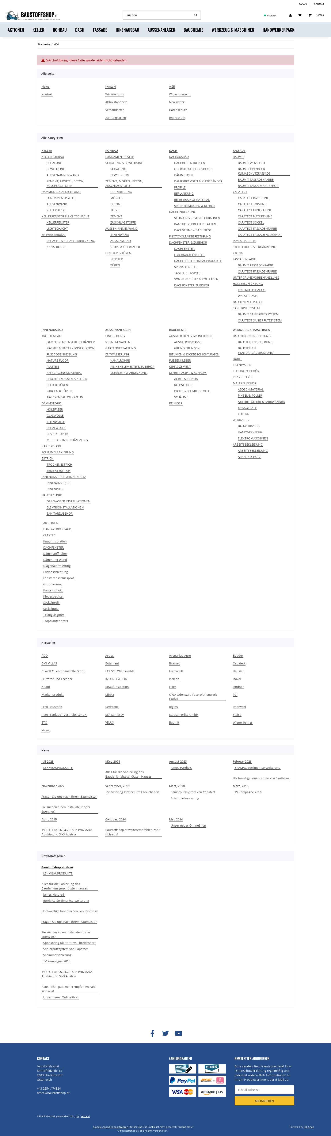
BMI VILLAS (49, 663)
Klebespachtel (53, 596)
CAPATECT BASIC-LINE (253, 198)
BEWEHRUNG (56, 169)
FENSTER (116, 259)
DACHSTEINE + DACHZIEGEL (193, 230)
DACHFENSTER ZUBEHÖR (191, 285)
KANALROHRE (56, 247)
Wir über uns (114, 94)
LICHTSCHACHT (57, 228)
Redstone (112, 707)
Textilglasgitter (53, 615)
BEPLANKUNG (184, 193)
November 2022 (53, 786)
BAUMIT (238, 157)
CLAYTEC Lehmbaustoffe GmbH (63, 671)
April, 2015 (49, 819)
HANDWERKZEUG (250, 432)
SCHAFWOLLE (56, 428)
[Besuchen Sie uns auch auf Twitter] (165, 1033)
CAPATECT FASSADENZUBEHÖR (260, 235)
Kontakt (318, 4)
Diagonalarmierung (57, 566)
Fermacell (176, 671)
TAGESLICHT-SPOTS (187, 273)
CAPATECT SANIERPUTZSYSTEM (260, 320)
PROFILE (180, 187)
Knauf (46, 687)
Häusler (238, 671)
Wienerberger (242, 722)
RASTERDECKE (52, 446)
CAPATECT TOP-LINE (252, 204)
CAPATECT (240, 192)
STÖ (44, 722)
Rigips (173, 707)
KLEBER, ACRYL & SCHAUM (187, 373)
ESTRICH (47, 458)
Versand (85, 1116)
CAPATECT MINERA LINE (255, 210)
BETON (115, 204)
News (303, 4)
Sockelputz (50, 609)
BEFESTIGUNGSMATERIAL (192, 200)
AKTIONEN (50, 523)
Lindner (238, 687)
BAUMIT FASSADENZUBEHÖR (258, 186)
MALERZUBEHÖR (244, 383)
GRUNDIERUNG (121, 192)
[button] (290, 15)
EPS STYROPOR (57, 434)
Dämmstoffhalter (55, 554)
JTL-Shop (309, 1127)
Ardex (109, 655)
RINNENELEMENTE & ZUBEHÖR (132, 367)
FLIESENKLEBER (180, 360)
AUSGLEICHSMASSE (187, 342)
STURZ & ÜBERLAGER (125, 247)
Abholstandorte (116, 102)
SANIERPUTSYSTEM (246, 308)
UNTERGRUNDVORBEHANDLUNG (256, 277)
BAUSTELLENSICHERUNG (255, 342)
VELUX (109, 722)
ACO (45, 655)
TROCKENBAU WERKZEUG (65, 397)
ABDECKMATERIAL (250, 389)
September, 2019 (117, 786)
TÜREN (115, 265)
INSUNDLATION (116, 679)
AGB (172, 86)
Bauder (238, 655)
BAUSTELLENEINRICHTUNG (252, 336)
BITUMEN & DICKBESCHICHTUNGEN (194, 354)
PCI (235, 695)
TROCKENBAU (51, 336)
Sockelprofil (51, 603)
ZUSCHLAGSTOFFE (123, 222)
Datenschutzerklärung (250, 1071)
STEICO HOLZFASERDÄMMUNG (254, 247)
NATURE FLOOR (58, 360)
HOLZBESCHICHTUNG (248, 284)
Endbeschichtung (55, 572)
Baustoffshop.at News (57, 867)
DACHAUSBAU (179, 157)
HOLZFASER (55, 409)
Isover (237, 679)
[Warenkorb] (316, 15)
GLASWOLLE (55, 415)
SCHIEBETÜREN (57, 385)
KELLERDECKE (56, 210)
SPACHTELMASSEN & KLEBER (194, 206)
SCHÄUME (181, 397)
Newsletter (176, 102)
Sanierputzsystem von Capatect (193, 792)
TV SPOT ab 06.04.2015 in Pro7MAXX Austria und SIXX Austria (67, 832)
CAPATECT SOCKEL (251, 222)
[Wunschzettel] (300, 15)
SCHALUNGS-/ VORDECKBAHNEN (197, 218)
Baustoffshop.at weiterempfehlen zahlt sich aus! (132, 832)
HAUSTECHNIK (52, 495)
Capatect (239, 663)
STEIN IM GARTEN (117, 342)
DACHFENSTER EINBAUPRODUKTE (198, 261)
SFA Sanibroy (114, 715)
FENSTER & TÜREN (118, 253)
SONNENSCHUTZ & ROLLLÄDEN (196, 279)
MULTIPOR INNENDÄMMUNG (67, 440)
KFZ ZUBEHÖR (242, 377)
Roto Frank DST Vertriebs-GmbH (64, 715)
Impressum (177, 118)
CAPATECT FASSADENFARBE (257, 228)
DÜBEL (237, 359)
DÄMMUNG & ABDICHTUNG (61, 192)
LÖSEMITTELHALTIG (251, 290)
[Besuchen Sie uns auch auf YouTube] (178, 1033)
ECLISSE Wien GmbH (119, 671)
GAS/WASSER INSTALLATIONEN (68, 501)
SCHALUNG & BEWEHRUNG (124, 163)
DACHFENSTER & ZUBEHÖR (188, 242)
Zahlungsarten (115, 118)
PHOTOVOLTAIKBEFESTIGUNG (190, 236)
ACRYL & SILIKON (186, 379)
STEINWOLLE (56, 422)
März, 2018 (177, 786)
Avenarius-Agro (180, 655)
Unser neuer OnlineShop (188, 825)
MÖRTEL (116, 198)
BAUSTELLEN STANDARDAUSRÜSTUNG (255, 350)
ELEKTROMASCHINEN (253, 438)
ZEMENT (116, 216)
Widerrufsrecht (180, 94)
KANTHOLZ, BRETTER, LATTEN (195, 224)
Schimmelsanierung (185, 798)
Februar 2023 (242, 761)
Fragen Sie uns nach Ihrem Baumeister (69, 796)
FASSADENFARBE (244, 259)
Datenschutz (178, 110)
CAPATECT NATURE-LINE (255, 216)
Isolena (174, 679)
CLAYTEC (49, 535)
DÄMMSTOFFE (184, 175)
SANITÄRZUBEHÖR (60, 513)
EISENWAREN (242, 365)
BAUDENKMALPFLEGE (248, 302)
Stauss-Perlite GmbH (183, 715)
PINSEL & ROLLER (250, 395)
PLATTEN (53, 367)
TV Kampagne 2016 (248, 792)
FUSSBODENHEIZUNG (62, 354)
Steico (237, 715)
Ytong (46, 730)
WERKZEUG (241, 420)
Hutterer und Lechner (57, 679)
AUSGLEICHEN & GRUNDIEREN (190, 336)
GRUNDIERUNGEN (187, 348)
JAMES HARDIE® (244, 241)
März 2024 (112, 761)
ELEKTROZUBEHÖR (246, 371)
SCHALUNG (54, 163)
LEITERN (244, 414)
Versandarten (115, 110)
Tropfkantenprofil (55, 621)
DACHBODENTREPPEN (189, 163)
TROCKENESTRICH (59, 464)
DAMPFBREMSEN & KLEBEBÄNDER (198, 181)
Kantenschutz (53, 590)
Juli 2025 (48, 761)
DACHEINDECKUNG (182, 212)
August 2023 (178, 761)
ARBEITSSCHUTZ (249, 457)
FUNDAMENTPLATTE (61, 198)
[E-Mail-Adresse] (264, 1089)
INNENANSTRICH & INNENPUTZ (64, 477)
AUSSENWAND (57, 204)
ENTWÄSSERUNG (53, 235)
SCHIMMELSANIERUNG (58, 452)
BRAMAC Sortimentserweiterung (257, 768)
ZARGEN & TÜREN (59, 391)
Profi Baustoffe (52, 707)
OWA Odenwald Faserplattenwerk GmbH (193, 697)
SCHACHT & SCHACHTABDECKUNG (71, 241)
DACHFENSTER (184, 249)
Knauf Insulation (55, 541)
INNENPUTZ (55, 489)
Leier (172, 687)
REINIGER (175, 403)
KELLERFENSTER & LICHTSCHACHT (65, 216)
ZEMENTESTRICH (58, 471)
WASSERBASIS (248, 296)
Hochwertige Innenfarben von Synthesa (261, 778)
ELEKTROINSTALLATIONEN (65, 507)
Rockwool (239, 707)
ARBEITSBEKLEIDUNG (248, 444)
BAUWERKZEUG (249, 426)
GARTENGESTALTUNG (120, 348)
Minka (109, 695)
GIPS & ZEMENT (180, 367)
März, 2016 (240, 786)
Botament (112, 663)
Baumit (174, 722)
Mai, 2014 (176, 819)
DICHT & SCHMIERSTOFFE (192, 391)
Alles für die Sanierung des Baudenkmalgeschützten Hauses (128, 774)
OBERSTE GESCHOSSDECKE (193, 169)
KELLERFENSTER (58, 222)
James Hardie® (181, 768)
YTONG (238, 253)
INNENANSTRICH (59, 483)
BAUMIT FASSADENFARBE (256, 180)
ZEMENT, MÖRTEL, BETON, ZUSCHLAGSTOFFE (65, 183)
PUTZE (114, 210)
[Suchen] (157, 15)
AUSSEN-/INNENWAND (63, 175)
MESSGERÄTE (247, 408)
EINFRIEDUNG (115, 336)
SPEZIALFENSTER (186, 267)
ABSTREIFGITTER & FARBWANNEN (261, 402)
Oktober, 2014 (115, 819)
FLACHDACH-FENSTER (189, 255)
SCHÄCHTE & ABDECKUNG (128, 373)
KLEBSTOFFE (182, 385)
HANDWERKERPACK (57, 529)
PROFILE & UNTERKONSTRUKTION (71, 348)
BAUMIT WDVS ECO (251, 163)
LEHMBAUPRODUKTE (58, 768)
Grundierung (52, 584)
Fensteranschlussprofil (59, 578)
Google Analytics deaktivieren (110, 1127)
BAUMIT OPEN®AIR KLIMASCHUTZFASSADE (254, 171)
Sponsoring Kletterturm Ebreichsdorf (133, 792)
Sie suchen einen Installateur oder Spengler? (66, 809)
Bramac (174, 663)
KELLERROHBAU (53, 157)
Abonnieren (264, 1101)
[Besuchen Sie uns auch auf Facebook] (152, 1033)
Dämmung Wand (55, 560)
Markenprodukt (53, 695)
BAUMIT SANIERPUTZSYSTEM (258, 314)
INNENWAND (119, 235)
